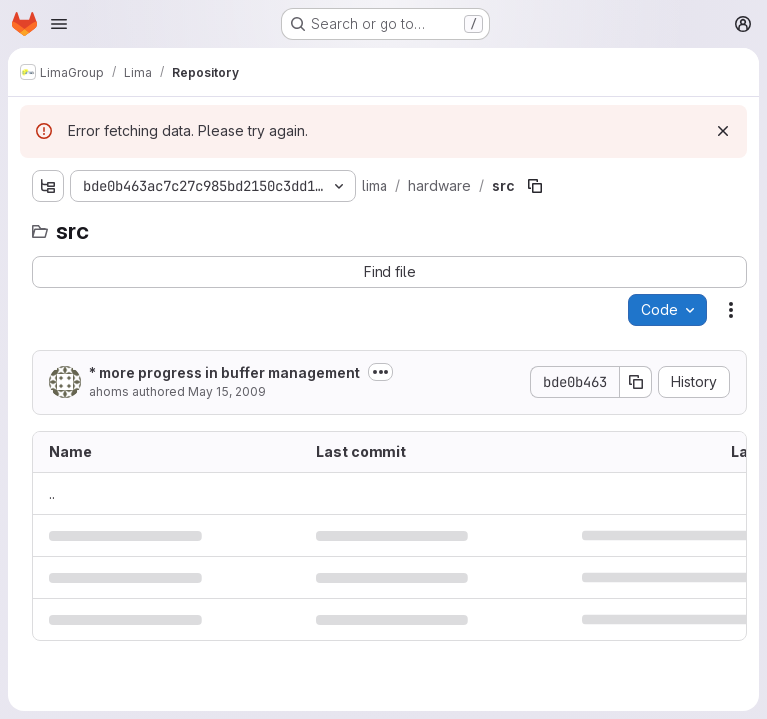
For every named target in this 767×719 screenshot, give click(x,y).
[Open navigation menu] (59, 24)
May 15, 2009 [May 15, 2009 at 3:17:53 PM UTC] (227, 391)
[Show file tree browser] (48, 186)
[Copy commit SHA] (636, 382)
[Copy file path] (535, 186)
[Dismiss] (723, 131)
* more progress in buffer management (224, 372)
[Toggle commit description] (380, 372)
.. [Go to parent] (52, 493)
